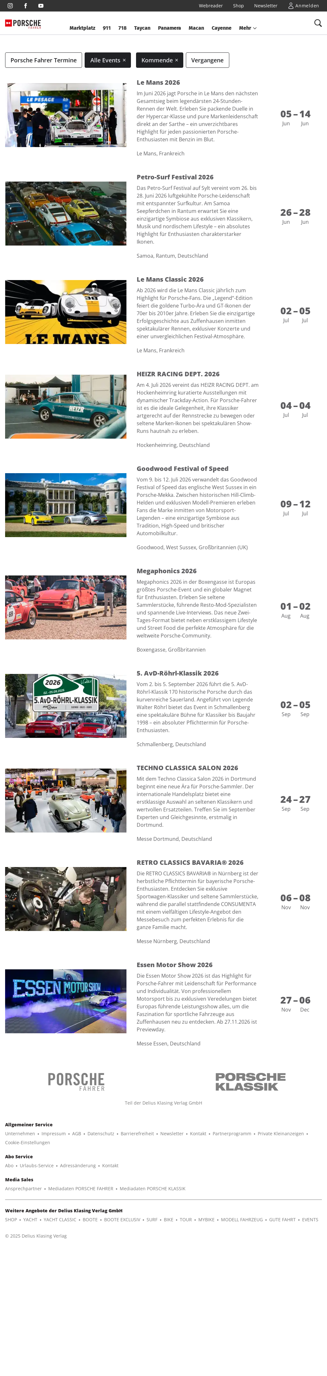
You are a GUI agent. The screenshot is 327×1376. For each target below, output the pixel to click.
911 (107, 28)
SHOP (11, 1320)
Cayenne (222, 28)
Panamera (169, 28)
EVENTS (310, 1320)
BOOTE (90, 1320)
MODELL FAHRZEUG (242, 1320)
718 (122, 28)
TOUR (186, 1320)
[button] (248, 28)
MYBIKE (206, 1320)
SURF (152, 1320)
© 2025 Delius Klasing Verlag (36, 1336)
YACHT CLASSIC (60, 1320)
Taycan (142, 28)
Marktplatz (82, 28)
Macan (196, 28)
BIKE (168, 1320)
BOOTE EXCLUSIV (122, 1320)
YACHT (30, 1320)
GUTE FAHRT (282, 1320)
